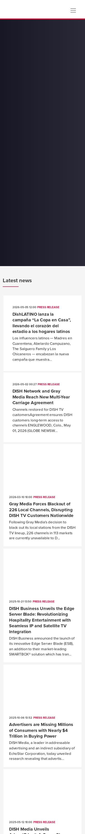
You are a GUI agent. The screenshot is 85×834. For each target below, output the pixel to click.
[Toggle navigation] (73, 10)
